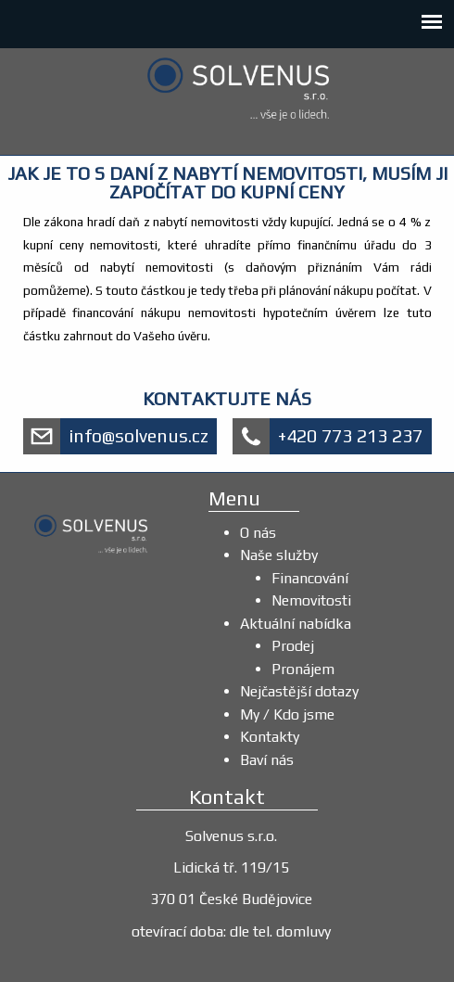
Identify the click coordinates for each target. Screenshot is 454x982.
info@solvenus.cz (138, 436)
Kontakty (269, 737)
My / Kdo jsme (287, 714)
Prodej (292, 646)
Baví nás (267, 760)
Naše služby (279, 555)
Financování (309, 578)
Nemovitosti (311, 600)
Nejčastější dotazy (299, 691)
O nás (258, 533)
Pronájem (302, 669)
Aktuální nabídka (295, 623)
